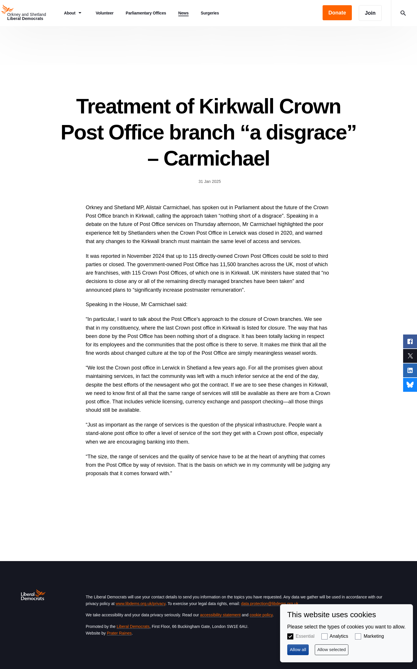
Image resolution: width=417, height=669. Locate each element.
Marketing (374, 636)
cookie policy (261, 615)
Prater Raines (119, 633)
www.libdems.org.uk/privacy (140, 603)
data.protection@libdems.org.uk (269, 603)
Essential (305, 636)
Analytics (339, 636)
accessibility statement (220, 615)
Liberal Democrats (133, 626)
